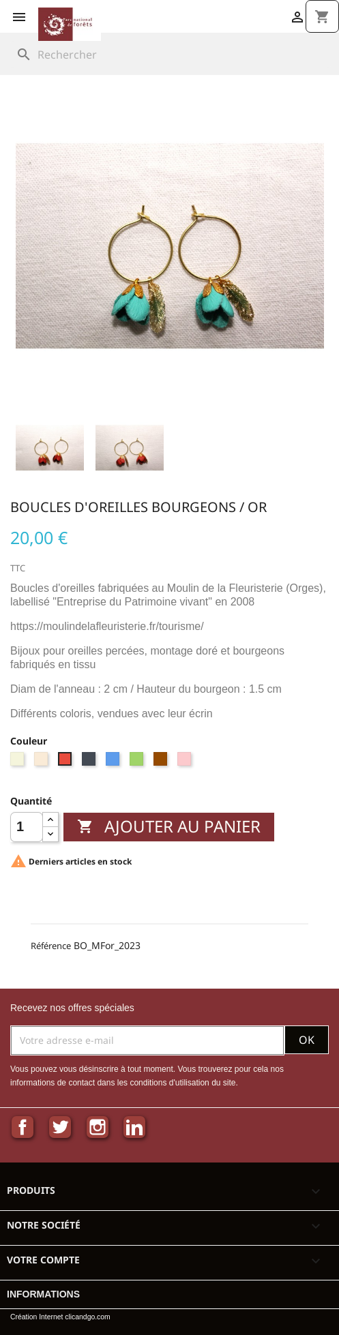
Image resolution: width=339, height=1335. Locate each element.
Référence (51, 946)
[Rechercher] (170, 54)
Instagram (97, 1127)
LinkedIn (134, 1127)
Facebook (22, 1127)
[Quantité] (26, 827)
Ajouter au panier (169, 826)
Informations (43, 1294)
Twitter (60, 1127)
